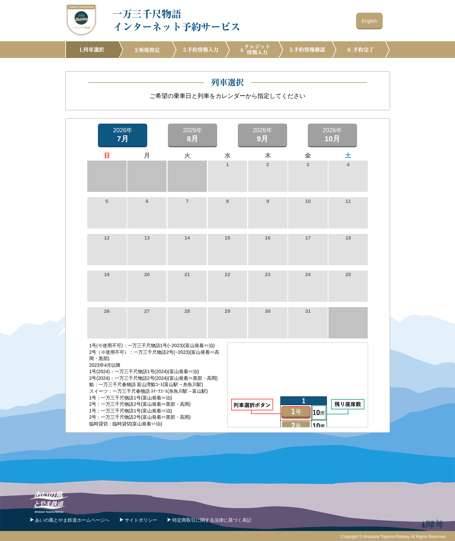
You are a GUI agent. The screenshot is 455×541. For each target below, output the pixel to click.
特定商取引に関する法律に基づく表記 (211, 518)
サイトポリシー (141, 518)
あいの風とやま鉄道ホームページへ (72, 518)
